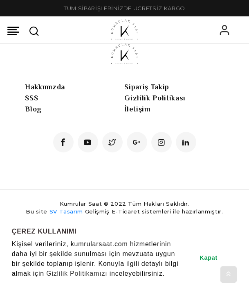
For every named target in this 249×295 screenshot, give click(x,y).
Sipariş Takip (146, 87)
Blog (33, 109)
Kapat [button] (209, 257)
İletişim (137, 109)
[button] (13, 284)
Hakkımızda (45, 87)
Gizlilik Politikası (154, 98)
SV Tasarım (66, 211)
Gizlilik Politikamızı (76, 273)
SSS (31, 98)
